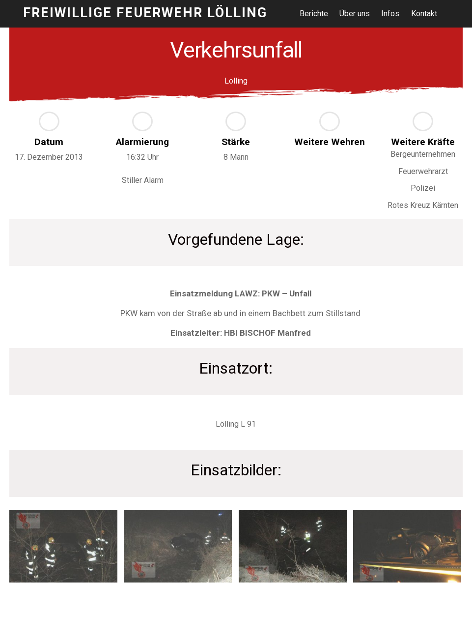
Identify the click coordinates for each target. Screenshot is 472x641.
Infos (391, 13)
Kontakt (424, 13)
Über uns (354, 13)
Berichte (314, 13)
